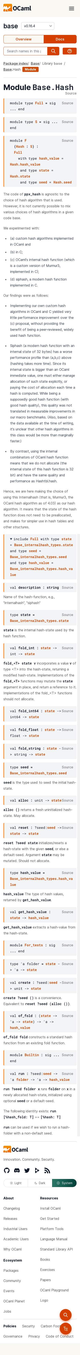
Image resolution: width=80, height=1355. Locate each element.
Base (35, 63)
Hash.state (20, 176)
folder (22, 1079)
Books (45, 1259)
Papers (45, 1280)
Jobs (7, 1311)
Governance (12, 1336)
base (10, 26)
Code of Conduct (59, 1336)
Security (28, 1326)
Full (39, 103)
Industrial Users (15, 1229)
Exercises (47, 1270)
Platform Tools (52, 1229)
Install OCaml (50, 1208)
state (44, 170)
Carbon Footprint (54, 1326)
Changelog (11, 1208)
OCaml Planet (14, 1301)
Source (71, 93)
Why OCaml (12, 1249)
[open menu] (71, 8)
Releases (10, 1218)
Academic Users (16, 1239)
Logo (44, 1300)
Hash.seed (62, 182)
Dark (40, 1183)
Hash (17, 69)
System (64, 1183)
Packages (11, 1270)
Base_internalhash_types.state (43, 545)
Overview (23, 39)
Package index (15, 63)
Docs (60, 39)
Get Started (49, 1218)
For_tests (34, 945)
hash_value (49, 158)
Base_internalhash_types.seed (38, 556)
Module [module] (30, 69)
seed (43, 182)
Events (8, 1291)
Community (12, 1281)
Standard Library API (56, 1249)
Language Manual (53, 1239)
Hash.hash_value (25, 164)
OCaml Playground (54, 1290)
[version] (37, 26)
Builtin (32, 1055)
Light (16, 1183)
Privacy (34, 1336)
